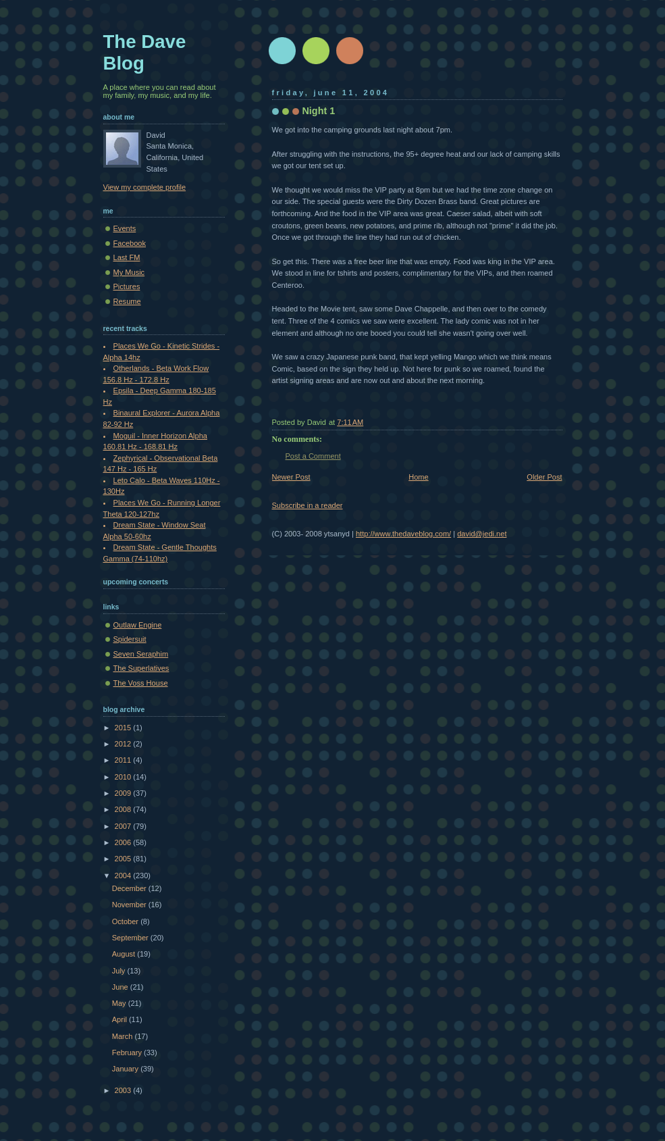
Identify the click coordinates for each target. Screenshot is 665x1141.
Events (124, 228)
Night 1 (319, 110)
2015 (124, 728)
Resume (127, 301)
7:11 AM (350, 422)
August (124, 954)
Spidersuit (130, 639)
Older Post (544, 477)
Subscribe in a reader (307, 505)
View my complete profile (144, 187)
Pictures (126, 286)
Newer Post (291, 477)
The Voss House (140, 683)
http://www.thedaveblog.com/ (403, 534)
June (121, 987)
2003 (124, 1090)
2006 (124, 842)
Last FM (126, 257)
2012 (124, 744)
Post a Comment (313, 456)
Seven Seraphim (141, 654)
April (120, 1019)
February (128, 1052)
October (126, 921)
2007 (124, 826)
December (130, 888)
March (123, 1036)
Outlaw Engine (137, 625)
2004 (124, 875)
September (131, 938)
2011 (124, 760)
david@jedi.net (481, 534)
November (130, 905)
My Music (129, 272)
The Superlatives (141, 668)
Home (418, 477)
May (120, 1003)
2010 (124, 777)
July (120, 971)
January (126, 1069)
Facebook (130, 243)
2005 (124, 859)
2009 (124, 793)
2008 (124, 809)
